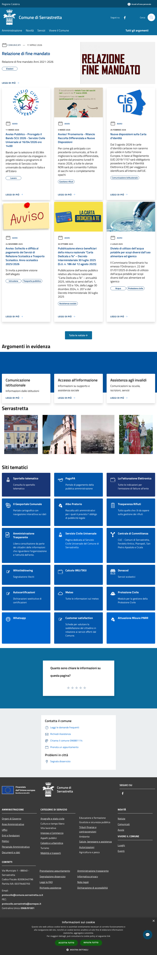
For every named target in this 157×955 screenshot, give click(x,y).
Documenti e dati (11, 852)
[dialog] (78, 936)
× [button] (153, 921)
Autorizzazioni (86, 847)
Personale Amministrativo (16, 847)
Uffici (4, 830)
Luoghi (121, 845)
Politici (5, 841)
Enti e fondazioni (11, 835)
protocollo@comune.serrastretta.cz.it (22, 895)
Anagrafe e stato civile (52, 818)
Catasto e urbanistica (52, 843)
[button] (78, 949)
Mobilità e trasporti (51, 853)
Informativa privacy (87, 876)
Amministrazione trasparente (93, 871)
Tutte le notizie (78, 335)
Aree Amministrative (13, 824)
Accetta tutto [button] (66, 942)
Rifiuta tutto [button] (91, 942)
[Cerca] (151, 17)
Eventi (121, 851)
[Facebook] (123, 17)
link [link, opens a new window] (108, 936)
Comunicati (14, 45)
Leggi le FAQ (46, 882)
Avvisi (12, 123)
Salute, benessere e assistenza (95, 841)
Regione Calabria (11, 4)
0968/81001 (27, 908)
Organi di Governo (11, 818)
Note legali (83, 882)
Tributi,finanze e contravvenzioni (87, 829)
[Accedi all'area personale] (139, 4)
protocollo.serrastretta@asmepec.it (21, 904)
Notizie (121, 818)
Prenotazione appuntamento (55, 871)
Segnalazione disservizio (52, 876)
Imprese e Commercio (52, 833)
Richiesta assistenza (50, 888)
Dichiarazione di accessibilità (92, 888)
